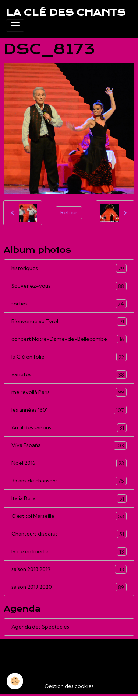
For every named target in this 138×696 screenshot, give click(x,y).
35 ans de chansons (69, 481)
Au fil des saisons (69, 427)
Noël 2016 (69, 463)
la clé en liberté (69, 551)
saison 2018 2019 (69, 569)
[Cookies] (15, 681)
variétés (69, 374)
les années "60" (69, 410)
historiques (69, 268)
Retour (68, 212)
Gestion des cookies (69, 686)
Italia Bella (69, 498)
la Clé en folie (69, 357)
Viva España (69, 445)
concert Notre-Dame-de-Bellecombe (69, 339)
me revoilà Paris (69, 392)
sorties (69, 303)
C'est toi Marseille (69, 516)
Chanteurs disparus (69, 534)
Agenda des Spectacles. (40, 626)
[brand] (65, 12)
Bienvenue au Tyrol (69, 321)
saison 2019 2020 (69, 587)
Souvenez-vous (69, 286)
